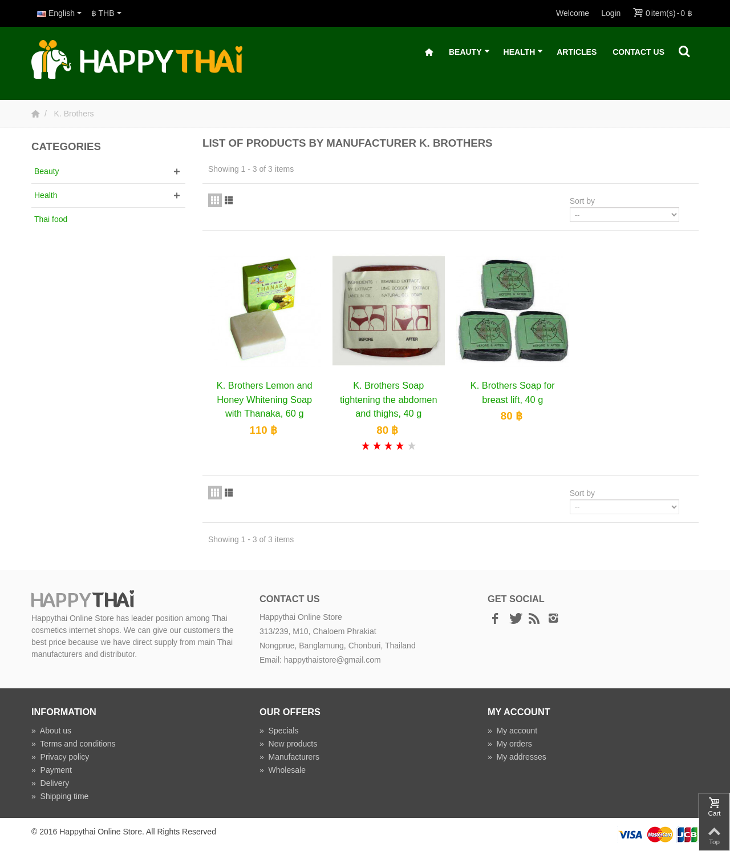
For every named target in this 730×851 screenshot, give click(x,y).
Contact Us (638, 52)
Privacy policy (60, 756)
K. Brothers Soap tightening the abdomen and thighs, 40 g (388, 399)
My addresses (517, 756)
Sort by (582, 200)
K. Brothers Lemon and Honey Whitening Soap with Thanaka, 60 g (265, 399)
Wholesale (282, 770)
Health (524, 52)
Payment (51, 770)
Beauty (469, 52)
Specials (279, 730)
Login (610, 13)
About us (51, 730)
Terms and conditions (73, 743)
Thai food (50, 219)
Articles (577, 52)
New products (288, 743)
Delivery (50, 783)
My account (512, 730)
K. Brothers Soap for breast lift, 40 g (513, 392)
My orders (510, 743)
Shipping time (59, 796)
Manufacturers (289, 756)
